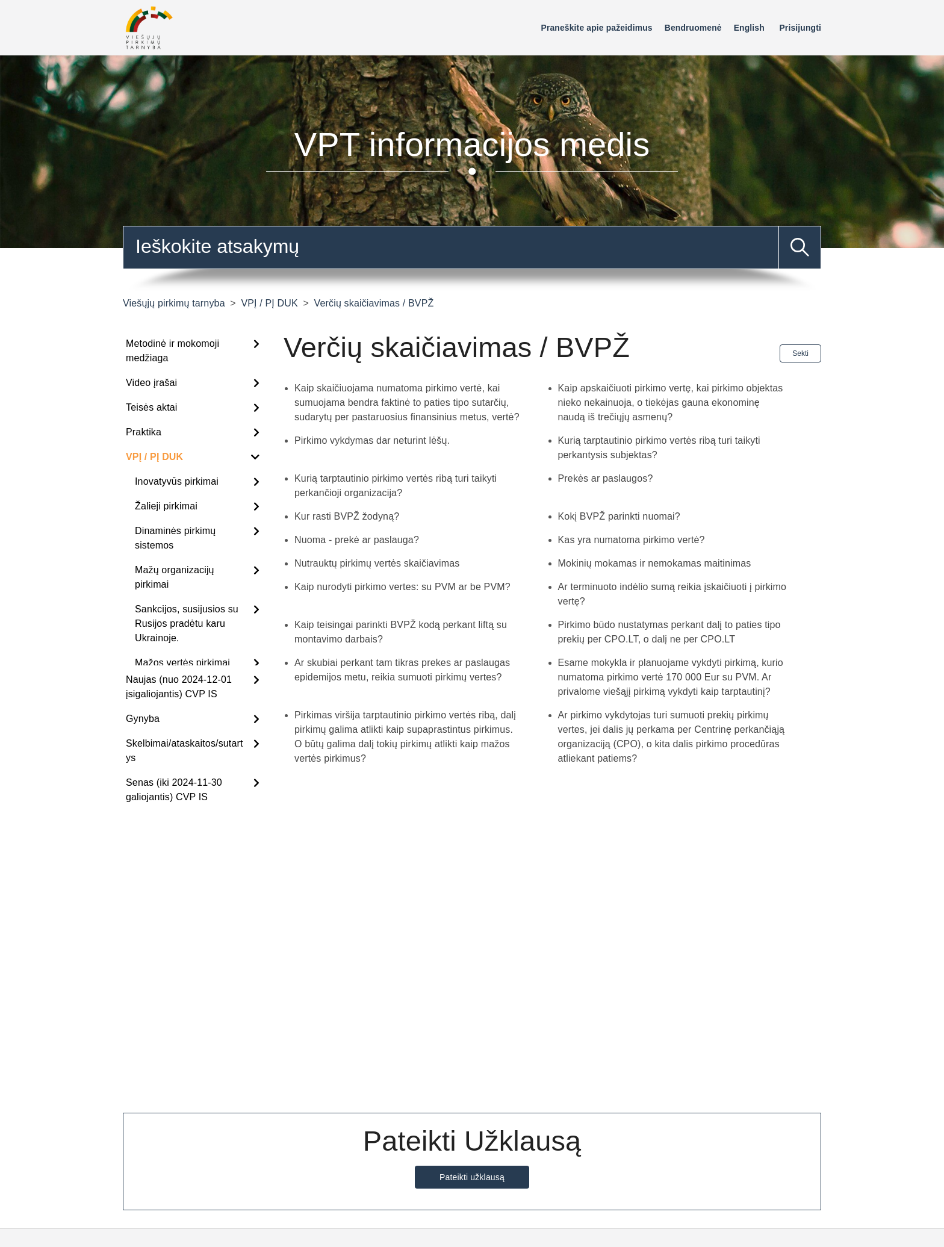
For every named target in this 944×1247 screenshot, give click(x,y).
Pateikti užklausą (472, 1177)
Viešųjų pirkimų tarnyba (174, 303)
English (749, 28)
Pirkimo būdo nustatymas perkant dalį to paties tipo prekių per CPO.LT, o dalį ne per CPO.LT (669, 632)
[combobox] (472, 247)
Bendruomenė (693, 28)
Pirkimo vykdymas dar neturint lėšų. (372, 440)
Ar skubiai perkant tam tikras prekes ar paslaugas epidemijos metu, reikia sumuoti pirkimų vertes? (402, 670)
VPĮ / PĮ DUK (269, 303)
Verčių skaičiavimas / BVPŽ (374, 303)
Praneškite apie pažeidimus (597, 28)
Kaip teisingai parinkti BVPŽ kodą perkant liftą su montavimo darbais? (400, 632)
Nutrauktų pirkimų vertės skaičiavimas (376, 563)
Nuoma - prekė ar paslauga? (356, 540)
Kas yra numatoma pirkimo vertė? (631, 540)
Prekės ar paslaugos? (605, 478)
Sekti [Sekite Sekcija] (800, 353)
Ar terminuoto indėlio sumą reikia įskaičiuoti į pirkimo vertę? (672, 594)
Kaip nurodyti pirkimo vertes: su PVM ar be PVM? (402, 587)
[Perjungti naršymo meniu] (534, 30)
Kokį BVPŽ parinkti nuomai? (619, 516)
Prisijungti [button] (800, 28)
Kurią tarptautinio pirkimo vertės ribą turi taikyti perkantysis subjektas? (659, 447)
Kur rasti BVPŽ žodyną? (346, 516)
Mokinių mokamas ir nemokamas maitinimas (654, 563)
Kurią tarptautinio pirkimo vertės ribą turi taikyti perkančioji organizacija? (395, 485)
